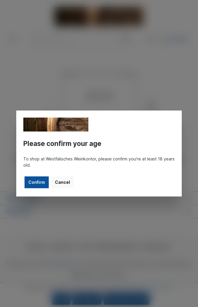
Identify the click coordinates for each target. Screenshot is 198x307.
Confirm (36, 182)
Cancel (62, 182)
